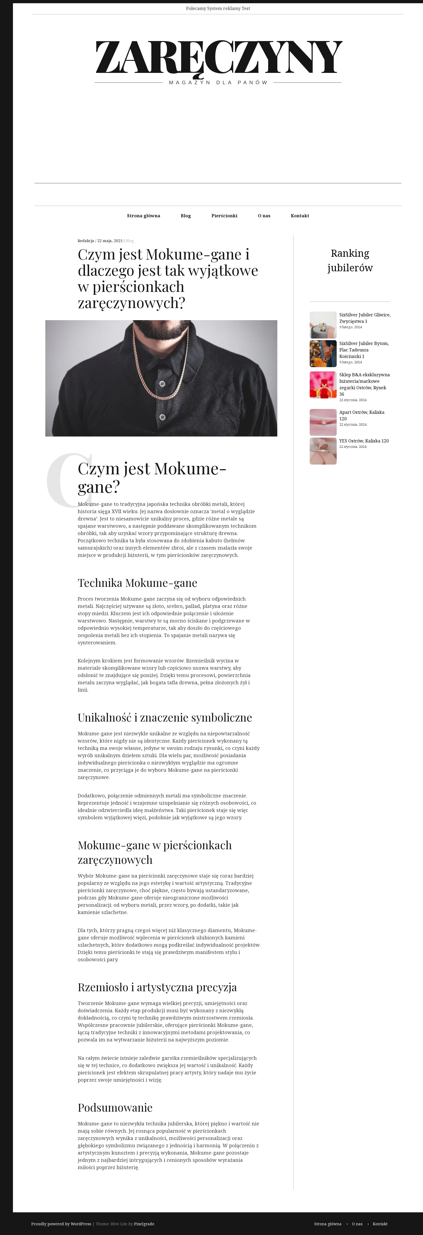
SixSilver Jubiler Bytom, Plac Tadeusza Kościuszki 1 (364, 349)
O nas (264, 216)
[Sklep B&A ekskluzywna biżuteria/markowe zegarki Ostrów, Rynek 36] (323, 385)
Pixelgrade (144, 1224)
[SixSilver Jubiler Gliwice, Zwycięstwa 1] (323, 326)
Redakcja (86, 240)
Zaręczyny (217, 54)
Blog (186, 216)
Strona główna (143, 216)
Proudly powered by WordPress (61, 1224)
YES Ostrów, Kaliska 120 (364, 441)
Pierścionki (224, 216)
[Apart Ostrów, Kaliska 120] (323, 423)
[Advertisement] (218, 145)
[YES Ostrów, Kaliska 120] (323, 452)
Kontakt (300, 216)
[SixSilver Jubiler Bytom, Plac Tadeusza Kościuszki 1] (323, 354)
